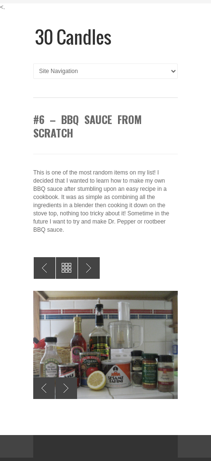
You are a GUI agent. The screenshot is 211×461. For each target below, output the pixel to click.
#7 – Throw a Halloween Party (44, 268)
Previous (44, 388)
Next (66, 388)
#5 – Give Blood (89, 268)
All (67, 268)
